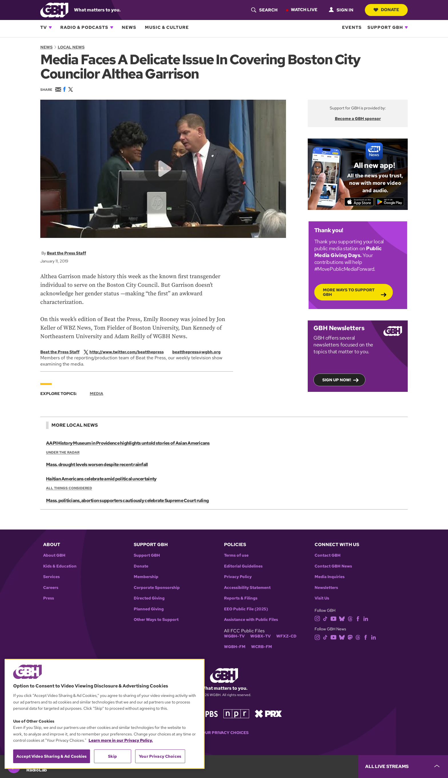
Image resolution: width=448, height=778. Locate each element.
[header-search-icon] (264, 10)
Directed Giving (149, 598)
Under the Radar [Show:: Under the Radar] (62, 452)
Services (51, 576)
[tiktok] (325, 618)
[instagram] (317, 618)
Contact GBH (328, 555)
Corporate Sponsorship (157, 587)
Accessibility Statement (247, 587)
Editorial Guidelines (243, 566)
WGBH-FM (234, 646)
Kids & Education (60, 566)
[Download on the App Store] (359, 201)
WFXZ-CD (286, 636)
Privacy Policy (238, 576)
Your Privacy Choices (224, 732)
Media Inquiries (330, 576)
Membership (146, 576)
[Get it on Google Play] (390, 201)
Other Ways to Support (156, 619)
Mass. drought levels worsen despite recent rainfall (97, 465)
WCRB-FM (261, 646)
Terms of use (236, 555)
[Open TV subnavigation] (50, 27)
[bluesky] (342, 618)
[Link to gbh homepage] (54, 10)
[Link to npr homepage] (236, 713)
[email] (199, 351)
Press (48, 598)
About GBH (54, 555)
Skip (112, 756)
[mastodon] (350, 637)
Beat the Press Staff (66, 253)
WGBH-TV (234, 636)
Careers (50, 587)
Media (96, 393)
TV (43, 27)
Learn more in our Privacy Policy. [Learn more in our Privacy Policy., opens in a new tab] (121, 740)
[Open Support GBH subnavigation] (406, 27)
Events (352, 27)
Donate (386, 10)
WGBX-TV (260, 636)
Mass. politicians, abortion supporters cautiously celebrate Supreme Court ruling (127, 501)
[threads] (350, 618)
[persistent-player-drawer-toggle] (403, 766)
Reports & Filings (240, 598)
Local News (71, 47)
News (129, 27)
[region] (105, 714)
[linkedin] (365, 618)
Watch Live (304, 10)
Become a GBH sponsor (358, 118)
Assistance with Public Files (251, 619)
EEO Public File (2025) (246, 609)
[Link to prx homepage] (268, 713)
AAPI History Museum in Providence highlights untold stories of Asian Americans (127, 443)
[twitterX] (126, 351)
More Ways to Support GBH (349, 292)
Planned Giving (149, 609)
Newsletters (326, 587)
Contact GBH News (333, 566)
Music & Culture (167, 27)
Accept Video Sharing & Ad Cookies (51, 756)
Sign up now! (336, 379)
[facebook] (357, 618)
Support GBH (385, 27)
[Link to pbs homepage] (206, 713)
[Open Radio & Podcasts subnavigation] (111, 27)
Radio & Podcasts (84, 27)
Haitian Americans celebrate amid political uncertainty (101, 479)
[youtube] (333, 618)
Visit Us (322, 598)
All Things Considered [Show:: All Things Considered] (69, 488)
